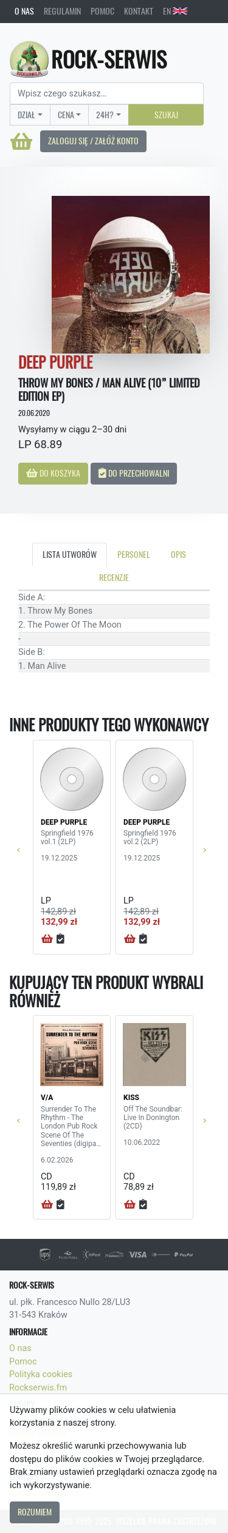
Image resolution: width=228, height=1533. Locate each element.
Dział (26, 115)
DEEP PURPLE (64, 822)
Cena (66, 115)
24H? (105, 115)
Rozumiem (35, 1512)
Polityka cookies (40, 1374)
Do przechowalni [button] (133, 473)
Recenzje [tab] (114, 577)
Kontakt (138, 11)
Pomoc (102, 11)
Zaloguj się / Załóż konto (93, 141)
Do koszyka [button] (53, 473)
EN (175, 11)
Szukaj (166, 115)
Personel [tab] (133, 554)
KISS (131, 1097)
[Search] (107, 93)
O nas (24, 11)
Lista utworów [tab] (70, 554)
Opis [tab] (178, 554)
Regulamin (62, 11)
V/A (47, 1097)
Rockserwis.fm (38, 1388)
